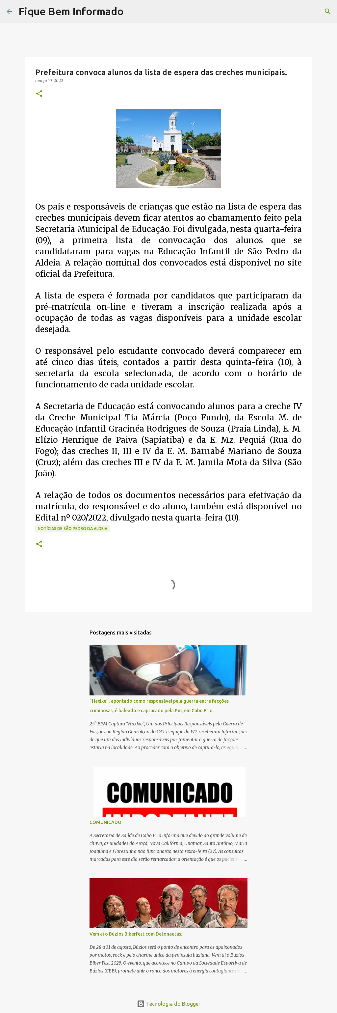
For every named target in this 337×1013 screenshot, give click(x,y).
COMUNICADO (105, 822)
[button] (39, 94)
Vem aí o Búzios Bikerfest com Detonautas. (136, 934)
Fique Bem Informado (71, 11)
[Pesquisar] (133, 11)
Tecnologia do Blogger (168, 1004)
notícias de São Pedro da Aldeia (72, 528)
